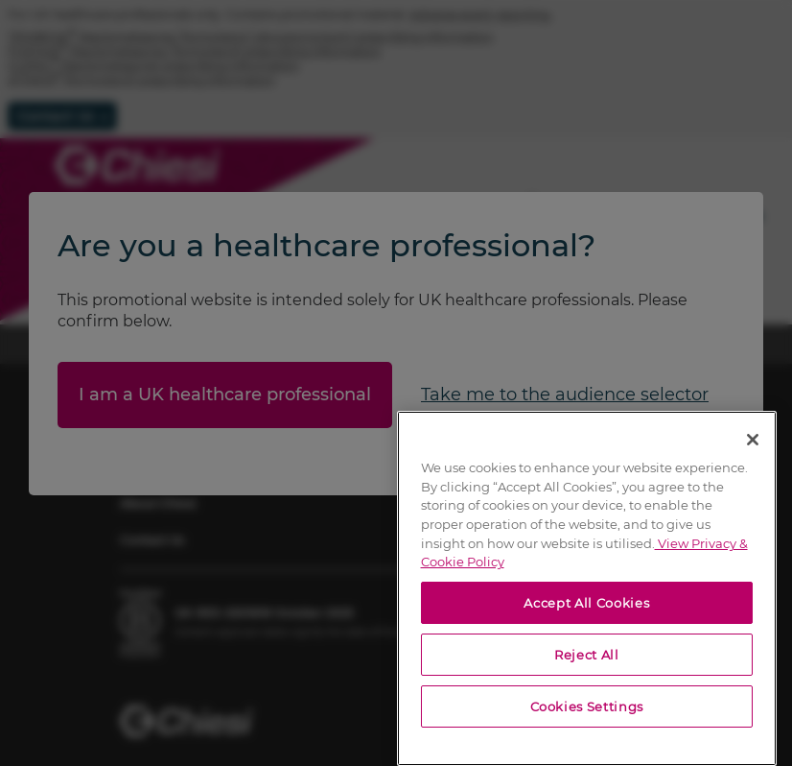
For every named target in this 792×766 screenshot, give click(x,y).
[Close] (753, 440)
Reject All (586, 654)
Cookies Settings (587, 706)
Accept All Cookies (586, 602)
